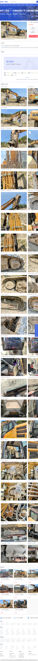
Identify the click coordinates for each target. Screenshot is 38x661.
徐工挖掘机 (23, 634)
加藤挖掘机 (17, 634)
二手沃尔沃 (34, 630)
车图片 (17, 647)
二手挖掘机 (28, 647)
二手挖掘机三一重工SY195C (19, 624)
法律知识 (23, 647)
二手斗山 (23, 630)
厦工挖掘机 (28, 634)
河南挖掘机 (1, 631)
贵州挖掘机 (34, 631)
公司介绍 (1, 653)
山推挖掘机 (34, 634)
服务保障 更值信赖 (21, 657)
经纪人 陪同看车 (21, 654)
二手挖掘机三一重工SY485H (8, 623)
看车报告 (18, 47)
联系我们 (1, 654)
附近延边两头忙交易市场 (19, 641)
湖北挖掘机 (17, 631)
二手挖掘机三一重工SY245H (25, 623)
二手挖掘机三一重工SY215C (3, 623)
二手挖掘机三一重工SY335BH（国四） (32, 624)
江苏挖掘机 (12, 631)
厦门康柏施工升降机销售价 (8, 640)
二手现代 (28, 630)
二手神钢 (6, 630)
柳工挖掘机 (6, 634)
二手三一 (12, 630)
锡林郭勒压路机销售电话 (14, 640)
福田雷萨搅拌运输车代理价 (8, 641)
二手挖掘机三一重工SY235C (25, 624)
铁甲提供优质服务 (11, 653)
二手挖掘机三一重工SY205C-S (31, 623)
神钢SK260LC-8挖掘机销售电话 (26, 640)
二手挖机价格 (34, 647)
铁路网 (6, 647)
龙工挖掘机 (12, 634)
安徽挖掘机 (28, 631)
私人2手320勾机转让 (13, 641)
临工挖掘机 (1, 634)
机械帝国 (12, 647)
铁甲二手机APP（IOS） (12, 657)
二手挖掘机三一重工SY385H (19, 623)
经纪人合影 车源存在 (21, 653)
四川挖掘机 (6, 631)
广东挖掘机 (23, 631)
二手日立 (17, 630)
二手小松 (1, 630)
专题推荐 (28, 641)
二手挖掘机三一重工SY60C (3, 624)
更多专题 (23, 641)
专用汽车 (1, 647)
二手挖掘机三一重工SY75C (14, 624)
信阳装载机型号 (18, 640)
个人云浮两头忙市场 (2, 640)
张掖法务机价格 (2, 641)
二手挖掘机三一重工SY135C (14, 623)
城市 (33, 641)
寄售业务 (10, 654)
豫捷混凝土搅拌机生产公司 (30, 640)
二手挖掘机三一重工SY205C (8, 624)
